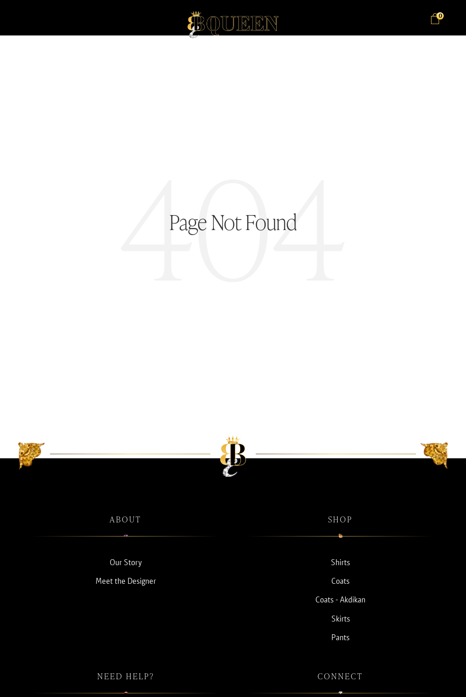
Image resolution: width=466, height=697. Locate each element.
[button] (27, 20)
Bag (438, 16)
